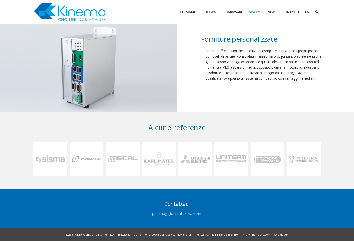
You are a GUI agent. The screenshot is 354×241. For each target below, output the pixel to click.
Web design (281, 234)
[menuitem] (188, 12)
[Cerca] (317, 12)
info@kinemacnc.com (256, 234)
